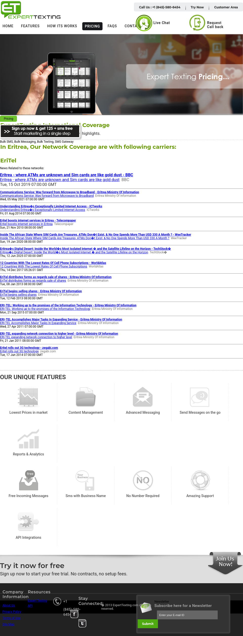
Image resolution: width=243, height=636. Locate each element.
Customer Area (226, 7)
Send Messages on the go (200, 397)
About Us (9, 605)
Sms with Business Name (86, 480)
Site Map (8, 624)
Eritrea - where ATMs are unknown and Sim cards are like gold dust (59, 179)
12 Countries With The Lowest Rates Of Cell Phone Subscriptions (43, 266)
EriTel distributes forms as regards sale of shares (33, 280)
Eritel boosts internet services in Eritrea (26, 224)
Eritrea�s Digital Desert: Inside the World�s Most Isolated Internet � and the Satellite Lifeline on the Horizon (74, 252)
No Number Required (143, 480)
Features (30, 26)
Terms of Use (12, 618)
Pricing (92, 26)
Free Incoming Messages (28, 480)
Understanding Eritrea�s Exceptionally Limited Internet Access (42, 210)
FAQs (112, 26)
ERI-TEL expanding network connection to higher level (36, 337)
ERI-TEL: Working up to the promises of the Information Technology (45, 309)
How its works (62, 26)
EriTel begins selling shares (18, 295)
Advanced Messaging (143, 397)
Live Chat (161, 23)
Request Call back (215, 25)
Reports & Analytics (28, 439)
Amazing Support (200, 480)
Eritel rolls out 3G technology (19, 351)
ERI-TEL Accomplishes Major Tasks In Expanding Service (38, 323)
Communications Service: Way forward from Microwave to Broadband (47, 196)
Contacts (134, 26)
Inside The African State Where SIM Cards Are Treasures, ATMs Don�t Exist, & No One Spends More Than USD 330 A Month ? (84, 238)
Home (8, 26)
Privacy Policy (12, 612)
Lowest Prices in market (28, 397)
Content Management (86, 397)
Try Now (197, 7)
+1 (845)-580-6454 (71, 608)
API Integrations (28, 522)
